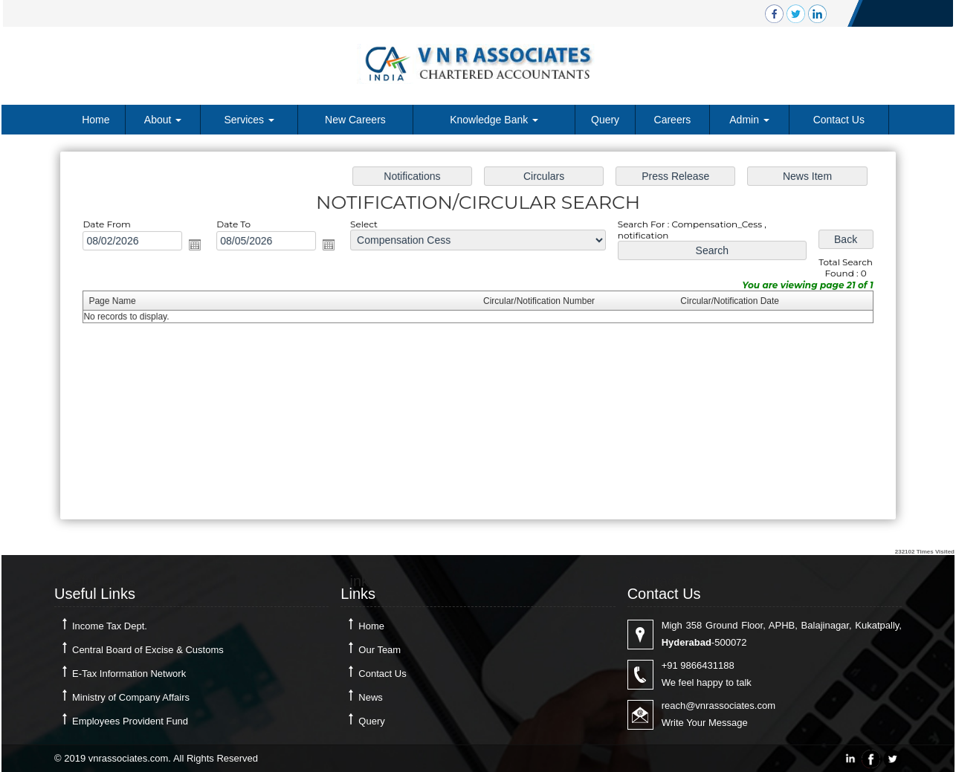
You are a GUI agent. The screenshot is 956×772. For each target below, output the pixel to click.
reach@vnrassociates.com (718, 705)
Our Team (379, 649)
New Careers (355, 120)
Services (249, 120)
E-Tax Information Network (129, 673)
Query (605, 120)
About (162, 120)
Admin (749, 120)
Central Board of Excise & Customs (148, 649)
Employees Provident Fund (130, 721)
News (370, 697)
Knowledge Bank (494, 120)
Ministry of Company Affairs (131, 697)
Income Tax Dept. (109, 626)
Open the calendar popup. (202, 246)
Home (95, 120)
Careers (672, 120)
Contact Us (839, 120)
